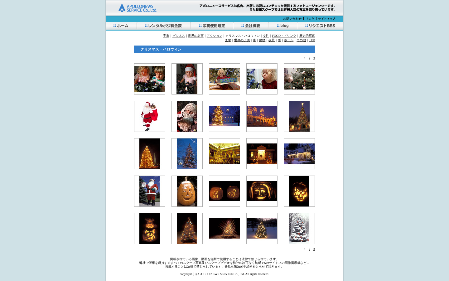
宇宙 (166, 35)
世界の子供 (242, 40)
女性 (266, 35)
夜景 (271, 40)
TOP (312, 40)
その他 (301, 40)
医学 (228, 40)
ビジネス (178, 35)
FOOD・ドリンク (284, 35)
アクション (214, 35)
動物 (262, 40)
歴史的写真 (307, 35)
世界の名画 (196, 35)
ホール (288, 40)
